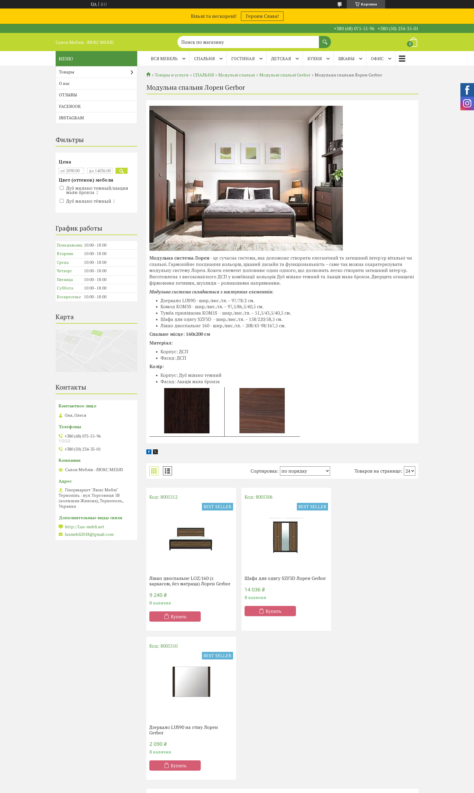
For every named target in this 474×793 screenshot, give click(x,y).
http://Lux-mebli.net (84, 526)
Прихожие (256, 728)
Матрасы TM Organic (81, 720)
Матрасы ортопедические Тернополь (98, 702)
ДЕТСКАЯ (281, 58)
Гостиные (255, 720)
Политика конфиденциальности (285, 787)
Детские (161, 728)
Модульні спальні (236, 75)
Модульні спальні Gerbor (284, 75)
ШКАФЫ (346, 58)
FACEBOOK (70, 106)
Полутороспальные (173, 702)
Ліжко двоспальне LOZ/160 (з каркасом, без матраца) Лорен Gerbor (182, 583)
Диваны (346, 693)
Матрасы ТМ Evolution (83, 728)
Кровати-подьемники (175, 720)
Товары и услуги (172, 75)
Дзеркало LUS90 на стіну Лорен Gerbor (368, 580)
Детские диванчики (358, 728)
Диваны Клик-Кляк (358, 702)
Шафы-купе (257, 702)
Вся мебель (164, 58)
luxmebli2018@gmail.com (89, 534)
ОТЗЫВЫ (68, 95)
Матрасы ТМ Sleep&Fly (84, 711)
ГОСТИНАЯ (243, 58)
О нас (64, 83)
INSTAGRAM (71, 118)
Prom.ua (263, 781)
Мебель (253, 711)
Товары (66, 72)
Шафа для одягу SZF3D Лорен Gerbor (275, 580)
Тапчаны (347, 720)
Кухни (251, 693)
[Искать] (325, 39)
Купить (179, 622)
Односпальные (168, 693)
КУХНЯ (314, 58)
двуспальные (166, 711)
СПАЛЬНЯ (204, 58)
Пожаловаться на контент (234, 787)
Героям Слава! (262, 16)
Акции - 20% (72, 693)
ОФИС (377, 58)
